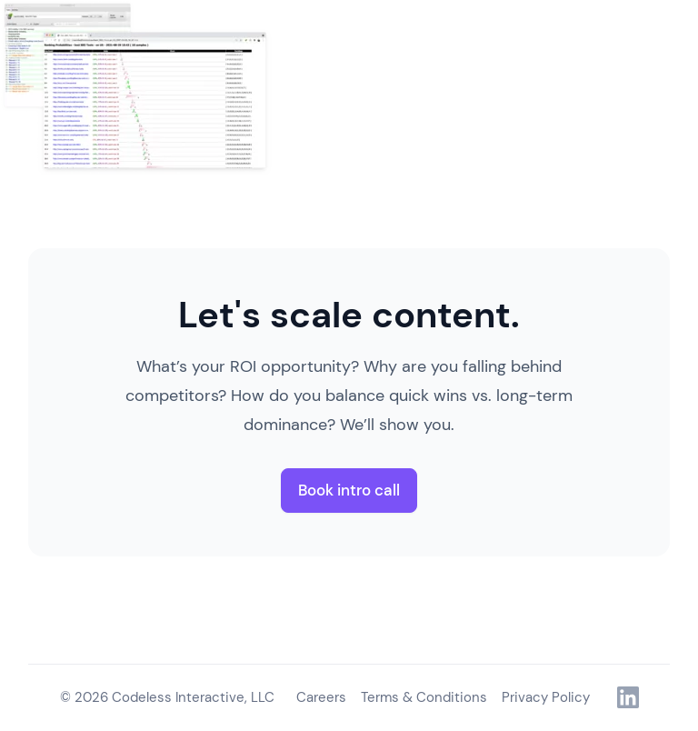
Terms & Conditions (424, 697)
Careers (321, 697)
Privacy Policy (546, 697)
